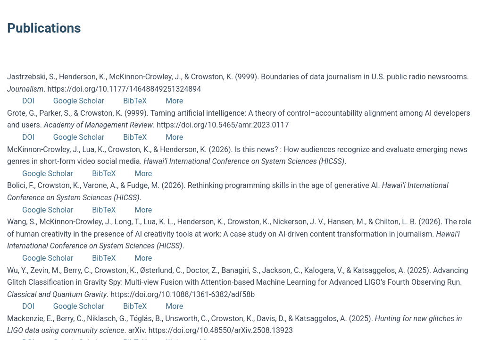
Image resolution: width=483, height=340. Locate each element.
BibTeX (135, 100)
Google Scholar (78, 100)
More (174, 100)
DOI (28, 100)
